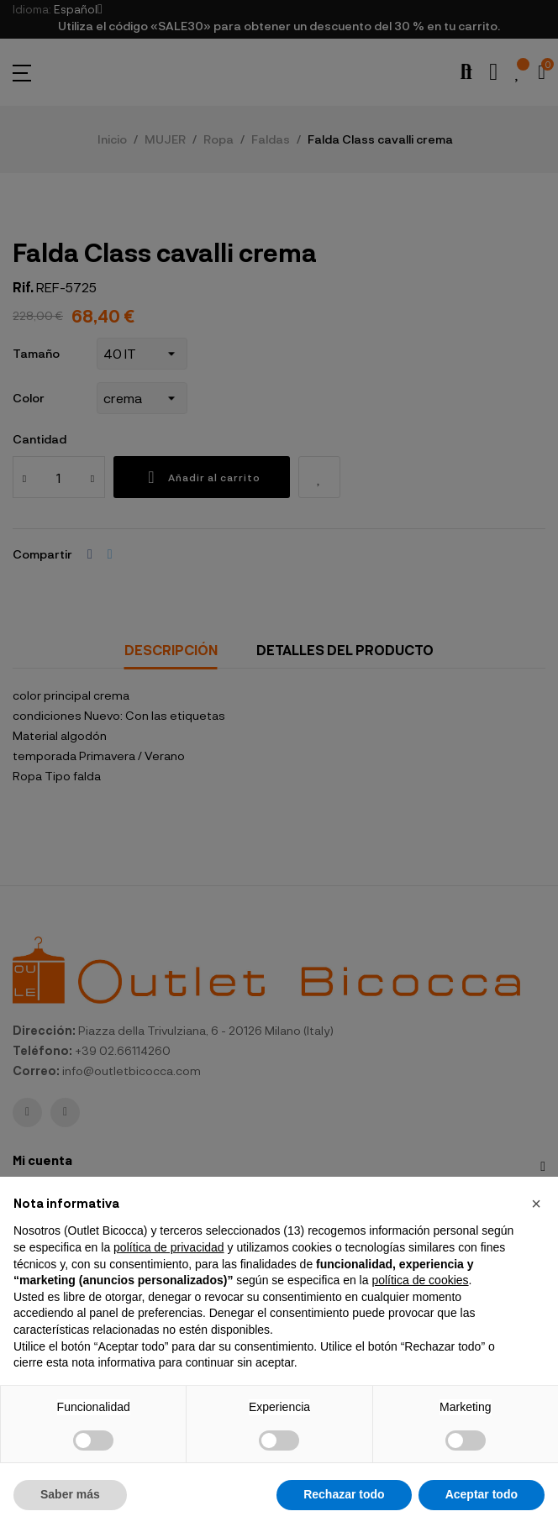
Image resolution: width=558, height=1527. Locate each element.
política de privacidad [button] (168, 1247)
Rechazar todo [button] (343, 1494)
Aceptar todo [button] (481, 1494)
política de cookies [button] (419, 1280)
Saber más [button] (70, 1494)
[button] (536, 1203)
